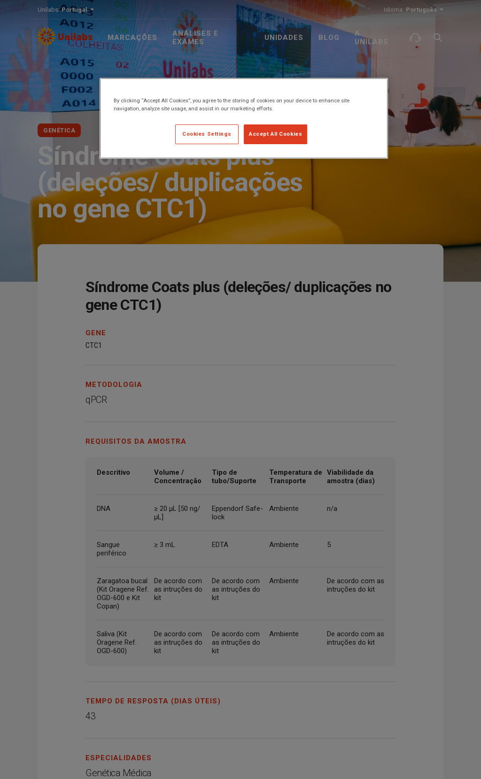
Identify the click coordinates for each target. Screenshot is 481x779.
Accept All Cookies (275, 134)
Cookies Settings (206, 134)
